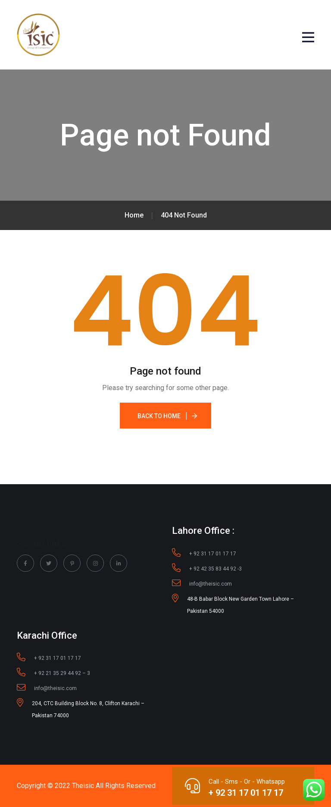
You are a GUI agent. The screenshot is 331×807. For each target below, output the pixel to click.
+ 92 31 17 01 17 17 (246, 793)
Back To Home (159, 416)
